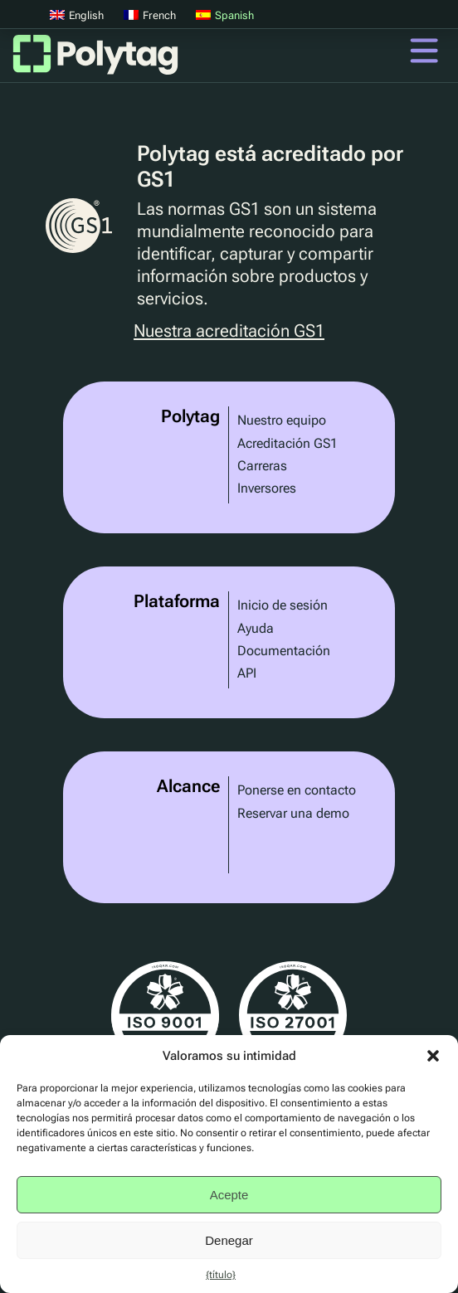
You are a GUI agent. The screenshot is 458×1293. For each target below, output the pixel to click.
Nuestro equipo (281, 420)
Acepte (229, 1195)
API (246, 673)
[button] (433, 1056)
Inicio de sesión (282, 605)
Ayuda (255, 628)
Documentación (283, 651)
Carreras (262, 466)
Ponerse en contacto (296, 790)
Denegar (229, 1240)
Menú (424, 50)
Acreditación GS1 (287, 443)
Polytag (95, 60)
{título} (221, 1275)
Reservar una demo (293, 813)
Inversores (266, 488)
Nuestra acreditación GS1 (229, 331)
